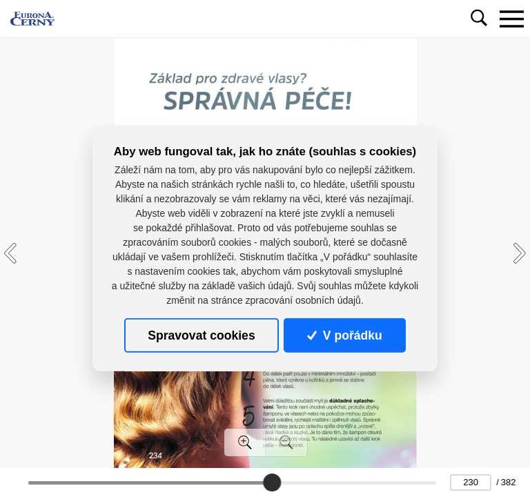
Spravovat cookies (201, 335)
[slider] (272, 482)
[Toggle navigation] (511, 18)
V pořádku (344, 335)
